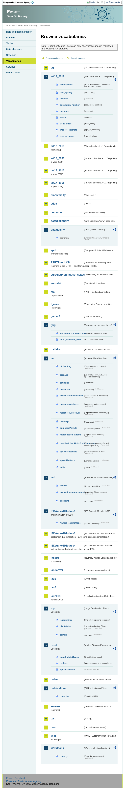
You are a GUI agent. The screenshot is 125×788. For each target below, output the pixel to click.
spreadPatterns (67, 460)
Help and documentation (19, 31)
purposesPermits (68, 428)
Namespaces (13, 72)
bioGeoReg (65, 366)
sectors (63, 635)
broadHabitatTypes (69, 657)
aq (52, 67)
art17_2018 (57, 182)
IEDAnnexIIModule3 (63, 533)
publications (58, 688)
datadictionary (60, 221)
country (64, 756)
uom (53, 727)
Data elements (14, 49)
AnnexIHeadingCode (70, 523)
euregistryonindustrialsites (67, 274)
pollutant (64, 501)
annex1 (63, 485)
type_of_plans (67, 136)
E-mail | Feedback (15, 778)
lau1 (53, 578)
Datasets (11, 37)
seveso (55, 706)
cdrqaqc (64, 375)
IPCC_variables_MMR (70, 339)
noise (54, 679)
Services (10, 66)
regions (63, 663)
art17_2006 (57, 158)
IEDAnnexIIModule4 (63, 545)
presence (64, 111)
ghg (53, 325)
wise (53, 735)
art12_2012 (57, 76)
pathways (64, 421)
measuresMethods (69, 404)
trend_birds (65, 123)
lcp (52, 608)
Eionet (19, 26)
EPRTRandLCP (60, 262)
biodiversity (58, 195)
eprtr (54, 250)
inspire (55, 557)
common (56, 212)
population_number (69, 105)
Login (92, 2)
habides (56, 349)
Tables (9, 43)
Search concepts (78, 58)
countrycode (66, 84)
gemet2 (55, 316)
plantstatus (65, 626)
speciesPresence (68, 451)
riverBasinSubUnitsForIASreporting (71, 443)
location (64, 98)
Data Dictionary (30, 26)
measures (65, 389)
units (62, 467)
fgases (55, 304)
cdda (54, 203)
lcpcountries (66, 620)
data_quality (66, 92)
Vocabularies (13, 61)
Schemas (11, 55)
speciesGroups (67, 669)
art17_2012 (57, 170)
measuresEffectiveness (71, 395)
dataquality (58, 229)
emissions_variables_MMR (71, 333)
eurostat (56, 283)
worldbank (57, 748)
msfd (54, 645)
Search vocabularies (54, 58)
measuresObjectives (70, 413)
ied (52, 477)
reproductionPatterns (70, 434)
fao (53, 292)
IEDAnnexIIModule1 (63, 511)
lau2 (53, 587)
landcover (57, 570)
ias (52, 358)
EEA (19, 2)
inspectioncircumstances (71, 492)
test (53, 718)
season (63, 117)
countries (64, 383)
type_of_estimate (68, 130)
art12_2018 (57, 146)
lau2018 (55, 596)
